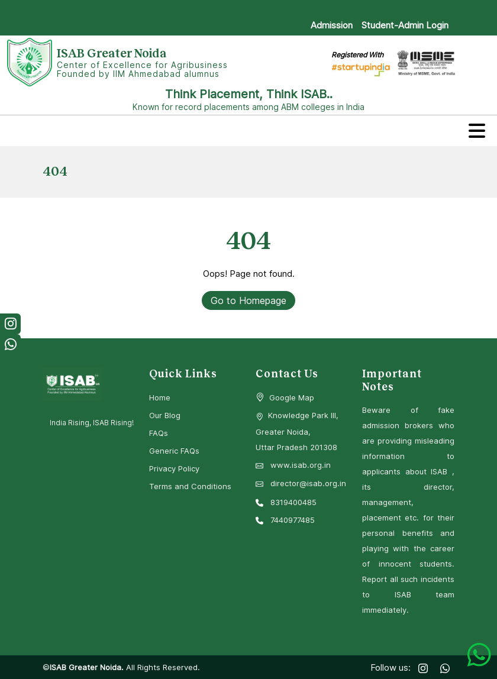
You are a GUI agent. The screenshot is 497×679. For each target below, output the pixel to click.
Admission (332, 25)
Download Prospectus (403, 9)
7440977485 (285, 520)
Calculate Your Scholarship (295, 9)
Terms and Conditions (190, 486)
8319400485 (286, 502)
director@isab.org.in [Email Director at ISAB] (301, 483)
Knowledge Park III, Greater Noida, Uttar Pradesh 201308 (297, 430)
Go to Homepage (248, 300)
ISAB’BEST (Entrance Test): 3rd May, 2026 (146, 9)
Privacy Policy (174, 468)
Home (159, 397)
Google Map (291, 397)
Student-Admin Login (405, 25)
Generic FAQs (174, 450)
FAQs (158, 433)
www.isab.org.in (293, 465)
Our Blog (164, 415)
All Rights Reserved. (162, 667)
